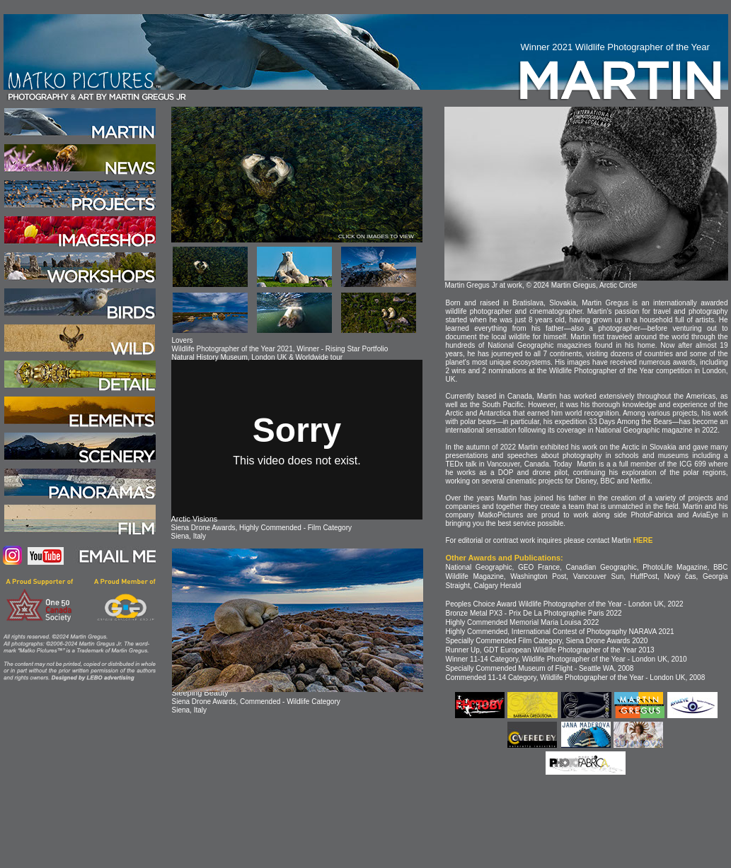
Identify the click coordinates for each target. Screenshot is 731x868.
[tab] (210, 267)
